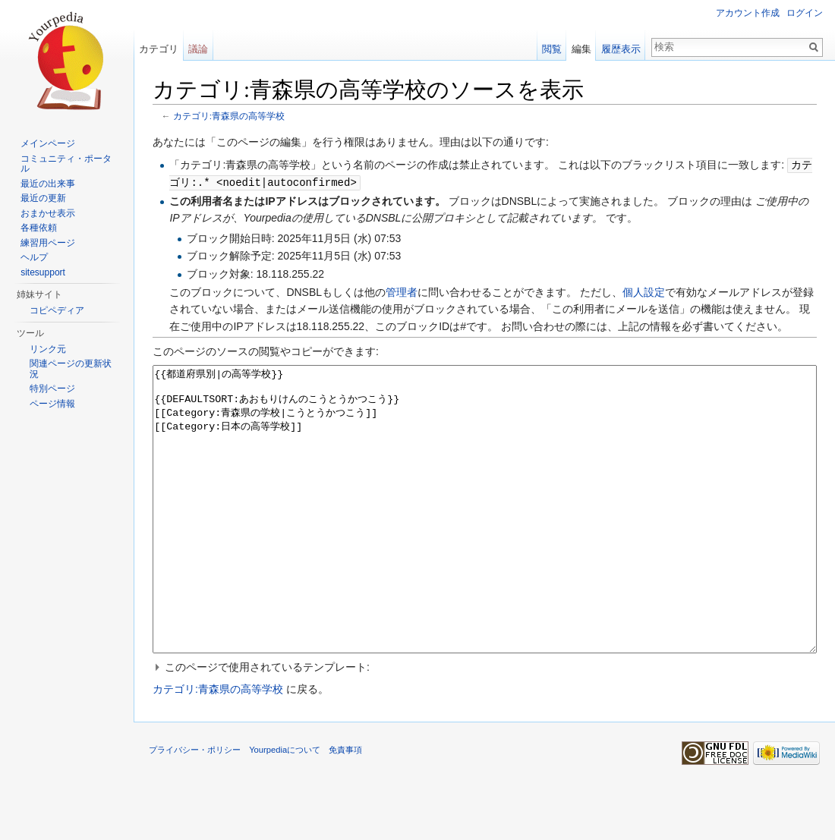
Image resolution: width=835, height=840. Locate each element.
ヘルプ (34, 257)
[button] (485, 722)
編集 (581, 49)
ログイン (804, 13)
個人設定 (643, 291)
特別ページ (52, 388)
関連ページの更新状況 (71, 368)
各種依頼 (38, 227)
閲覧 (552, 49)
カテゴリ (158, 49)
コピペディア (57, 310)
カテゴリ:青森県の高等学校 (229, 116)
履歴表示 (621, 49)
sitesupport (42, 272)
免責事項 (345, 805)
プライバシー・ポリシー (195, 805)
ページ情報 (52, 403)
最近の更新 (43, 198)
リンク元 (48, 349)
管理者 (401, 291)
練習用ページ (47, 243)
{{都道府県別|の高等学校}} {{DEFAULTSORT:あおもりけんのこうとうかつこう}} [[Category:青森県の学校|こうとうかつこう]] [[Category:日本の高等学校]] (485, 536)
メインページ (47, 143)
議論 (198, 49)
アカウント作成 (748, 13)
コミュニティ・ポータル (66, 164)
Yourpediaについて (284, 805)
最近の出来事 (47, 183)
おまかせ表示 (47, 213)
